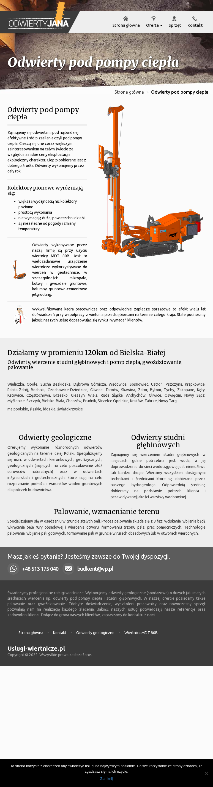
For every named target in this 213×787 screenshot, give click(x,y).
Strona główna (126, 25)
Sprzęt (174, 25)
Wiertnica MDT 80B (141, 633)
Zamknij (106, 779)
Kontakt (195, 25)
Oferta (153, 25)
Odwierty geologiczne (95, 633)
